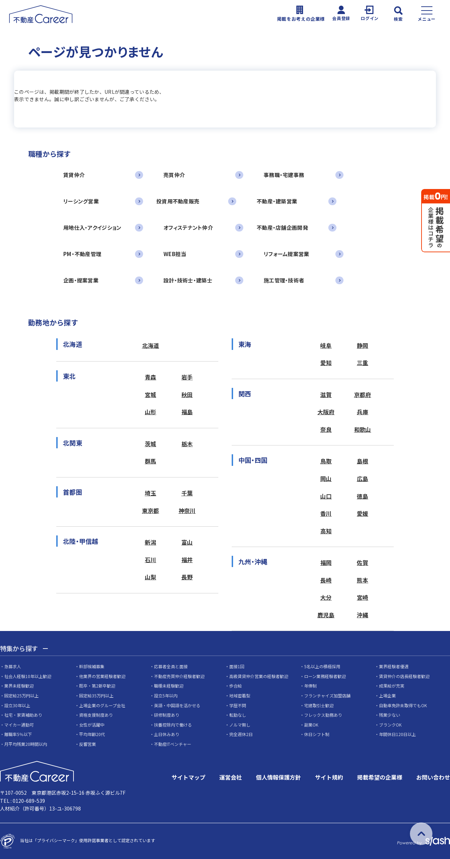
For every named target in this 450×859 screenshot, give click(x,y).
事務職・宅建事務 (284, 174)
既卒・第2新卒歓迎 (97, 686)
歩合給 (235, 686)
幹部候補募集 (91, 666)
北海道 (150, 345)
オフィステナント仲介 (188, 227)
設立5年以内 (166, 695)
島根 (362, 461)
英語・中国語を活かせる (177, 705)
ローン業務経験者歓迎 (325, 676)
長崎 (326, 580)
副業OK (311, 725)
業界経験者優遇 (394, 666)
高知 (326, 531)
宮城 (150, 394)
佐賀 (362, 562)
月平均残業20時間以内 (25, 744)
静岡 (362, 345)
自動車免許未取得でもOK (403, 705)
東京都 (150, 510)
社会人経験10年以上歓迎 (27, 676)
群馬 (150, 461)
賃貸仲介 (74, 174)
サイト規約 (329, 777)
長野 (187, 577)
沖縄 (362, 615)
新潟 (150, 542)
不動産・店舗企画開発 (282, 227)
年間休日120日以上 (397, 734)
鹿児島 (326, 615)
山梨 (150, 577)
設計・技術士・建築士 (187, 280)
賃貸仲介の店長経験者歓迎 (404, 676)
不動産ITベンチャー (172, 744)
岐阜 (326, 345)
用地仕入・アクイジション (92, 227)
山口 (326, 496)
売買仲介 (174, 174)
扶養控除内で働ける (173, 725)
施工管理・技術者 (284, 280)
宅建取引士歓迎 (319, 705)
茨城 (150, 444)
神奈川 (187, 510)
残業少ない (389, 715)
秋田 (187, 394)
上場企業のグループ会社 (102, 705)
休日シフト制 (316, 734)
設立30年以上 (17, 705)
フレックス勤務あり (323, 715)
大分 (326, 597)
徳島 (362, 496)
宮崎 (362, 597)
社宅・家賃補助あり (23, 715)
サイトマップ (188, 777)
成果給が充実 (391, 686)
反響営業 (87, 744)
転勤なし (237, 715)
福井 (187, 559)
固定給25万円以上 (21, 695)
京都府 (362, 394)
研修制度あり (166, 715)
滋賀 (326, 394)
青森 (150, 377)
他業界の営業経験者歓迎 (102, 676)
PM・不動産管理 (82, 254)
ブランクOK (390, 725)
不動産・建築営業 (277, 201)
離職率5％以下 (18, 734)
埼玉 (150, 493)
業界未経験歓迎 (19, 686)
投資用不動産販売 (177, 201)
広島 (362, 478)
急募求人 (12, 666)
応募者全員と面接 (171, 666)
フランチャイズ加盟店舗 (327, 695)
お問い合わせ (433, 777)
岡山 (326, 478)
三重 (362, 362)
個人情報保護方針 (278, 777)
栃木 (187, 444)
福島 (187, 412)
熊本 (362, 580)
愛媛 (362, 513)
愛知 (326, 362)
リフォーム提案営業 (286, 254)
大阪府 (326, 412)
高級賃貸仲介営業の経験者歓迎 (258, 676)
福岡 (326, 562)
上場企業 (387, 695)
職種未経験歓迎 (169, 686)
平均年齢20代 (92, 734)
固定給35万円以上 (96, 695)
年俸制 (310, 686)
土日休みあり (166, 734)
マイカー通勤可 (19, 725)
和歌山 (362, 429)
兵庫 (362, 412)
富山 (187, 542)
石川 (150, 559)
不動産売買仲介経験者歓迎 (179, 676)
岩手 (187, 377)
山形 (150, 412)
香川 (326, 513)
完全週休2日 (241, 734)
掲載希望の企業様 (379, 777)
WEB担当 (174, 254)
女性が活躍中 (91, 725)
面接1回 (236, 666)
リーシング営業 (81, 201)
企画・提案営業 (80, 280)
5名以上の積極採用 (322, 666)
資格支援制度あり (96, 715)
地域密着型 (239, 695)
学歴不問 (237, 705)
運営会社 (230, 777)
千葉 (187, 493)
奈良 (326, 429)
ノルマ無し (239, 725)
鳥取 (326, 461)
